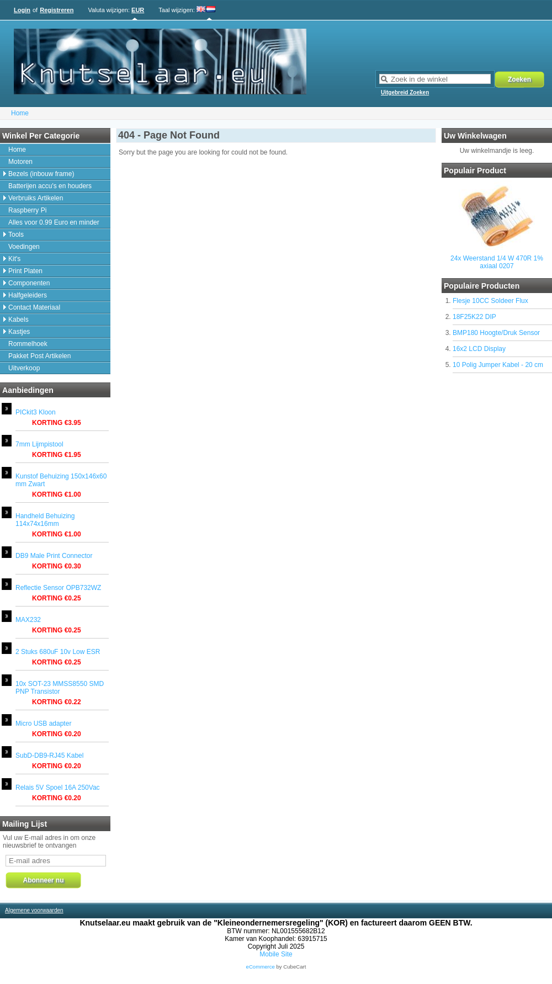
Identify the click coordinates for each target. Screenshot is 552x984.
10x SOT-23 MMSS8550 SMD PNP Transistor (59, 687)
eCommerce (260, 967)
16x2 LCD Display (479, 349)
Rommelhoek (27, 344)
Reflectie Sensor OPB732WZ (58, 588)
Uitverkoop (24, 368)
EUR (137, 10)
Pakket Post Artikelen (39, 356)
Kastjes (19, 332)
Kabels (18, 319)
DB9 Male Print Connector (53, 556)
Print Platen (25, 271)
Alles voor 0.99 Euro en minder (53, 222)
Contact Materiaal (34, 307)
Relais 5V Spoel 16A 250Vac (57, 787)
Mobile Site (275, 954)
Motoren (20, 162)
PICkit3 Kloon (35, 412)
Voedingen (24, 247)
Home (20, 113)
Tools (16, 234)
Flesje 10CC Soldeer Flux (490, 301)
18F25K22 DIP (474, 317)
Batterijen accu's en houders (50, 186)
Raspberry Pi (27, 210)
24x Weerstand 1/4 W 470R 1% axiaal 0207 (496, 262)
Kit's (14, 259)
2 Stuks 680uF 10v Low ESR (57, 652)
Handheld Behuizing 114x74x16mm (45, 520)
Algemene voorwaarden (34, 910)
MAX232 (28, 620)
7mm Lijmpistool (39, 444)
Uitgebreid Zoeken (405, 92)
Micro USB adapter (43, 723)
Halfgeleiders (27, 295)
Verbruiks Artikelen (35, 198)
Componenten (29, 283)
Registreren (56, 10)
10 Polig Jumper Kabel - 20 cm (498, 365)
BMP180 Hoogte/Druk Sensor (496, 333)
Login (22, 10)
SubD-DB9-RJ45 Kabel (49, 755)
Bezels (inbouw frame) (41, 174)
